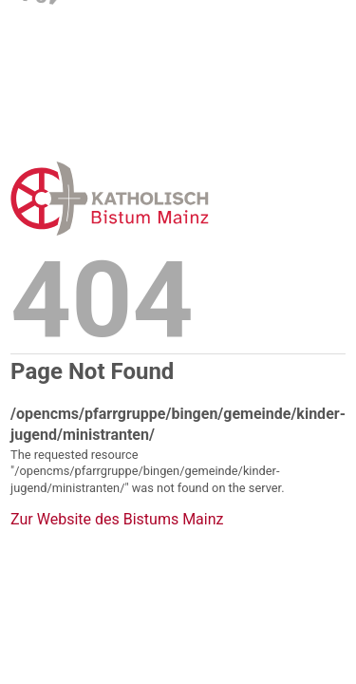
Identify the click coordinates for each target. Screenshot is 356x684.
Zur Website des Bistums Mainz (116, 519)
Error (170, 202)
